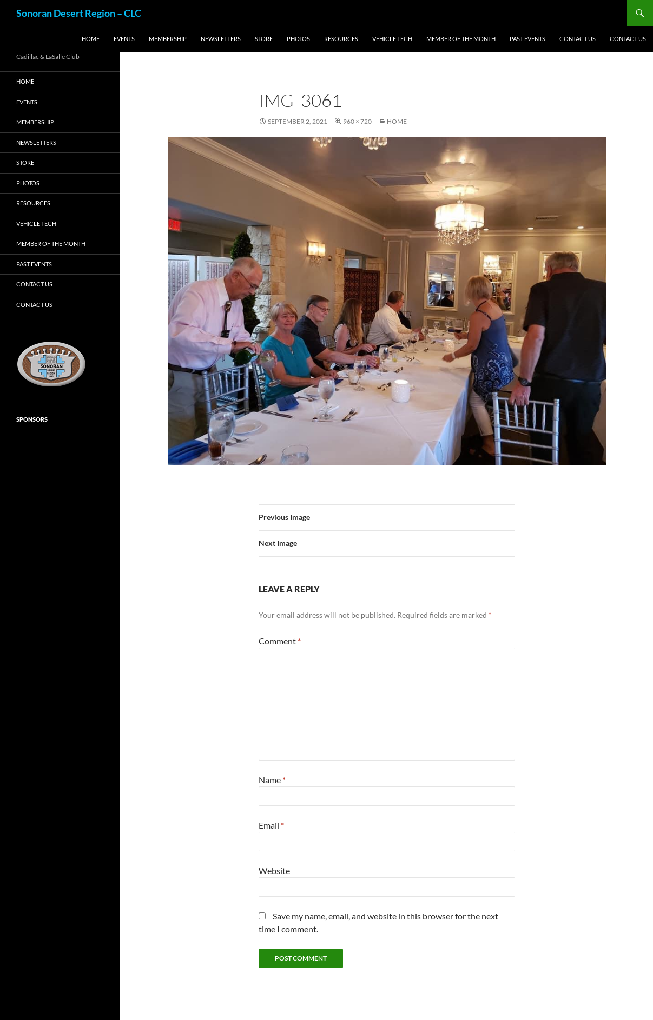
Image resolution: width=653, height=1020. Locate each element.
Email (271, 825)
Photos (298, 38)
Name (272, 780)
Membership (168, 38)
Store (264, 38)
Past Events (527, 38)
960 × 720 (357, 121)
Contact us (577, 38)
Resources (341, 38)
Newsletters (221, 38)
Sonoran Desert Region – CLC (78, 13)
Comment (280, 641)
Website (274, 870)
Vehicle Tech (392, 38)
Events (124, 38)
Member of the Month (461, 38)
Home (91, 38)
